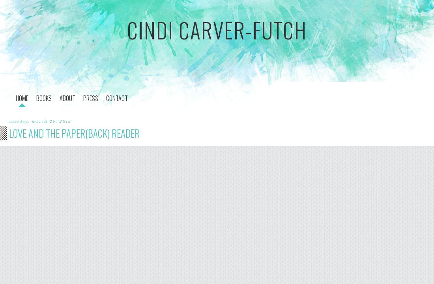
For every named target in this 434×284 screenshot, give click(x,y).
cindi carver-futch (217, 30)
